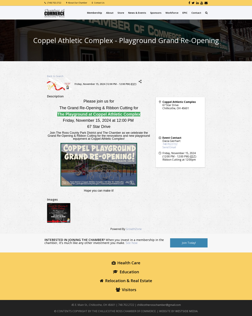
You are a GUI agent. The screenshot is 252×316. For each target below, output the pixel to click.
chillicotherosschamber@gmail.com (159, 305)
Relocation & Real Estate (126, 280)
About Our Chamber (77, 2)
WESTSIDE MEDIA (186, 311)
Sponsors (155, 12)
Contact (196, 12)
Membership (94, 12)
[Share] (140, 81)
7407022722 (169, 144)
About (110, 12)
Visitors (126, 289)
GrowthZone (134, 229)
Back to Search (55, 76)
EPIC (184, 12)
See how (131, 243)
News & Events (137, 12)
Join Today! (189, 243)
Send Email (169, 147)
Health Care (126, 262)
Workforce (171, 12)
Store (121, 12)
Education (126, 271)
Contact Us (99, 2)
